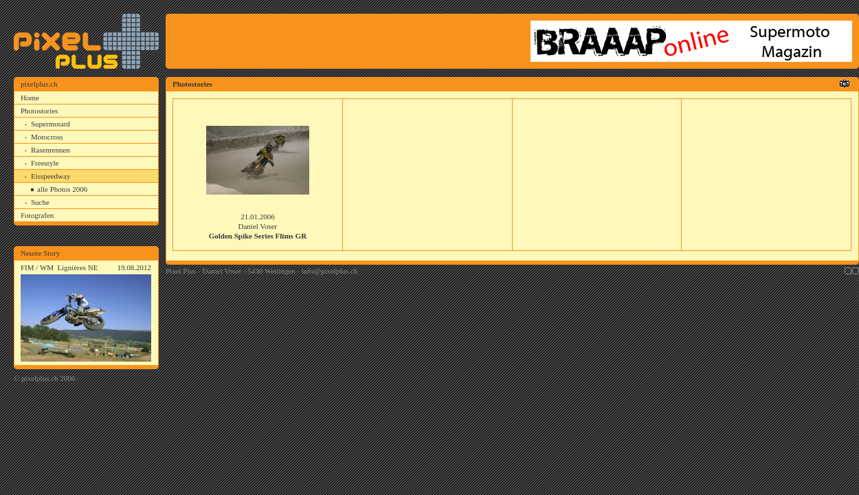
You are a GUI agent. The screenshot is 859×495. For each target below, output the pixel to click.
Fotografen (37, 215)
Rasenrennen (50, 150)
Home (30, 98)
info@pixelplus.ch (329, 271)
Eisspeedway (50, 176)
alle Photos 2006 (62, 189)
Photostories (39, 111)
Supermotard (50, 124)
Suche (40, 202)
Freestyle (44, 163)
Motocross (47, 137)
